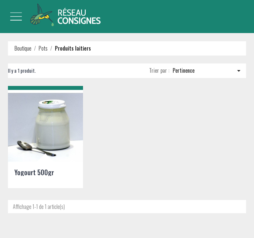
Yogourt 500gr (34, 172)
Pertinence (208, 70)
